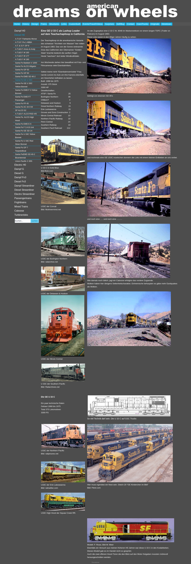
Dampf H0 (19, 30)
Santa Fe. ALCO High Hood (24, 119)
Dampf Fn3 (20, 177)
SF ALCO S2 (20, 110)
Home (17, 24)
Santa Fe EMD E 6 (23, 124)
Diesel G (19, 173)
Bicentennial (20, 158)
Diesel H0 (19, 35)
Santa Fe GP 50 (22, 70)
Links (63, 24)
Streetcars (166, 24)
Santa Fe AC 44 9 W (24, 107)
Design (35, 24)
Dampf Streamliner (24, 185)
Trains (44, 24)
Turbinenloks (21, 215)
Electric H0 (20, 165)
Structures (54, 24)
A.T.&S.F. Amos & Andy (25, 49)
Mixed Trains (21, 206)
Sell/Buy (120, 24)
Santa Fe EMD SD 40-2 (25, 76)
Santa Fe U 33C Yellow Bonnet (25, 136)
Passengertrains (23, 198)
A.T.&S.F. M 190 (22, 59)
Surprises (109, 24)
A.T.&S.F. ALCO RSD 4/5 (26, 114)
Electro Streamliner (24, 194)
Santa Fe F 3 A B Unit (24, 127)
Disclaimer (95, 562)
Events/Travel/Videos (93, 24)
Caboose (19, 210)
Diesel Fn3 (20, 181)
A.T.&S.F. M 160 (22, 52)
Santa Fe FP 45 (22, 103)
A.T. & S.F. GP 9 (22, 46)
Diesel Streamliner (24, 190)
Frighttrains (20, 202)
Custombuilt (74, 24)
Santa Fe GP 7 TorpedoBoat (21, 149)
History (26, 24)
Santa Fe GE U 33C (24, 80)
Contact (130, 24)
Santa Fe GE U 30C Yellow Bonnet (24, 85)
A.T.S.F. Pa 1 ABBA (23, 42)
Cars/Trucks (142, 24)
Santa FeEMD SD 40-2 (25, 154)
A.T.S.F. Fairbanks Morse (26, 39)
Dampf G (19, 169)
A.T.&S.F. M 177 (22, 56)
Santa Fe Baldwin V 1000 (26, 63)
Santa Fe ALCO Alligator (25, 66)
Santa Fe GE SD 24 (23, 131)
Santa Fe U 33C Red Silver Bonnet (24, 142)
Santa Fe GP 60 (22, 73)
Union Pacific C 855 (23, 161)
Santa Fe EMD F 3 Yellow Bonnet (26, 91)
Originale (155, 24)
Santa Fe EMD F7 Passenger (23, 98)
